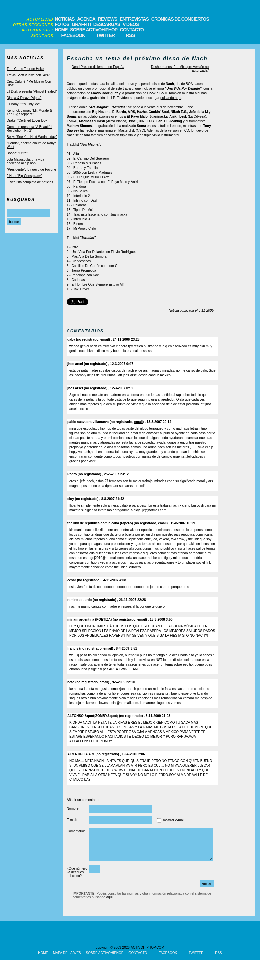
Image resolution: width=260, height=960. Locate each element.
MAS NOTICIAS (25, 58)
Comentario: (76, 831)
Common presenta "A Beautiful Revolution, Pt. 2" (29, 128)
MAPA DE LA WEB (67, 953)
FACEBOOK (73, 35)
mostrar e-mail (173, 820)
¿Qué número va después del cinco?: (77, 872)
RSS (130, 35)
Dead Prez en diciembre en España (98, 67)
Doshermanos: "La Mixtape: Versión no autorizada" (180, 68)
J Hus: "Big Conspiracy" (24, 176)
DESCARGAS (106, 24)
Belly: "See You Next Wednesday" (32, 137)
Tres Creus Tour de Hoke (25, 69)
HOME (61, 29)
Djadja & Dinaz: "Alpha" (24, 98)
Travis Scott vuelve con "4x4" (28, 75)
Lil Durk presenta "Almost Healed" (32, 91)
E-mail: (72, 820)
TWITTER (105, 35)
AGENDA (86, 19)
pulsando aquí (170, 98)
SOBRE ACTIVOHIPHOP (93, 29)
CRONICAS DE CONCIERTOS (180, 19)
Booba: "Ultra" (17, 153)
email (104, 339)
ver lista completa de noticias (31, 182)
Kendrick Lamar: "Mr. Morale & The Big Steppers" (29, 112)
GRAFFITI (81, 24)
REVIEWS (107, 19)
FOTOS (62, 24)
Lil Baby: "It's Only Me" (23, 104)
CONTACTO (132, 29)
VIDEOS (131, 24)
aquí (109, 897)
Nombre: (73, 808)
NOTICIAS (65, 19)
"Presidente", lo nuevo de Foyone (31, 169)
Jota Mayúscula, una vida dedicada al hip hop (25, 161)
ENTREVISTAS (134, 19)
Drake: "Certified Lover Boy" (27, 120)
